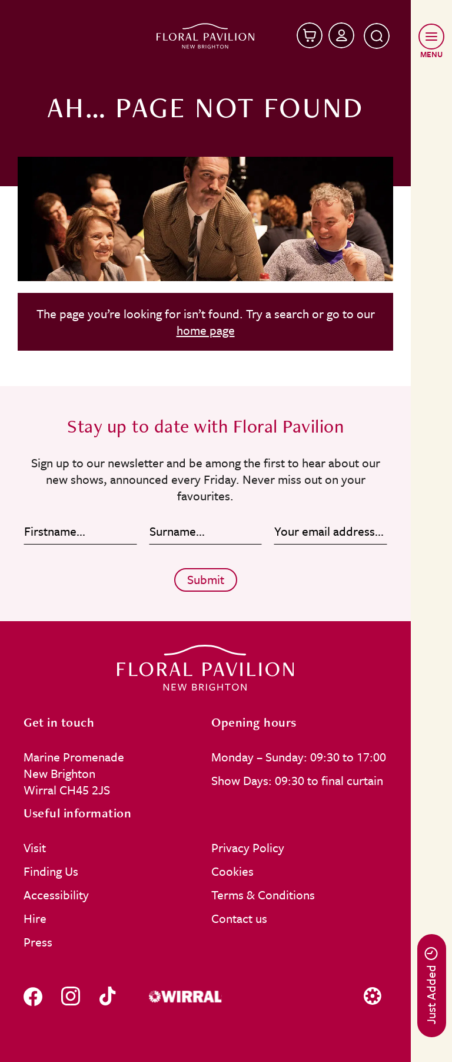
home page (206, 330)
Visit (35, 847)
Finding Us (51, 871)
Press (38, 942)
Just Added (431, 985)
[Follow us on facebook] (33, 996)
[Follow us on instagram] (70, 996)
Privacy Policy (247, 847)
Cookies (232, 871)
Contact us (239, 918)
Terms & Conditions (263, 894)
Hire (35, 918)
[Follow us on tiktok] (107, 996)
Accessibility (56, 894)
